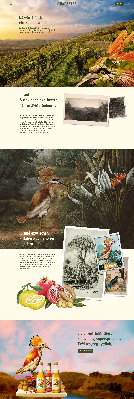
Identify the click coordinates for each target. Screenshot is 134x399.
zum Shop (119, 3)
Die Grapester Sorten (86, 350)
